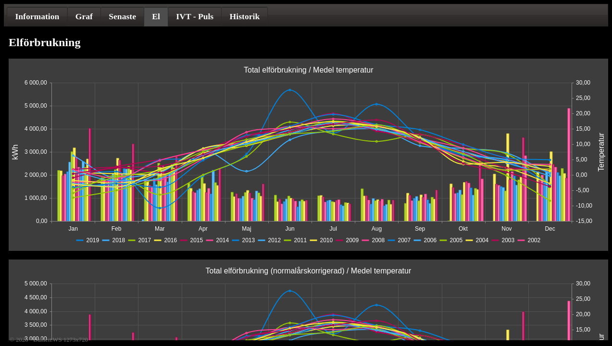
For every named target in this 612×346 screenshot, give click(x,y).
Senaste (122, 16)
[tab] (37, 16)
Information (37, 16)
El (156, 16)
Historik (245, 16)
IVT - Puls (194, 16)
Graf (84, 16)
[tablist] (306, 15)
